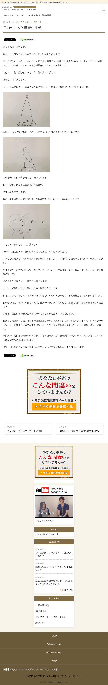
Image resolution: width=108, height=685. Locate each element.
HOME (54, 636)
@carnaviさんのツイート (46, 534)
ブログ (54, 661)
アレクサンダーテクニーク (20, 15)
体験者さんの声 (54, 644)
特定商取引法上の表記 (46, 676)
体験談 (38, 611)
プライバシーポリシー (70, 676)
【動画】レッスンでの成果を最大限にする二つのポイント (81, 429)
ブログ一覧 (67, 590)
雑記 (37, 623)
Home (5, 15)
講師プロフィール (54, 652)
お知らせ (39, 605)
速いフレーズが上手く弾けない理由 (24, 429)
